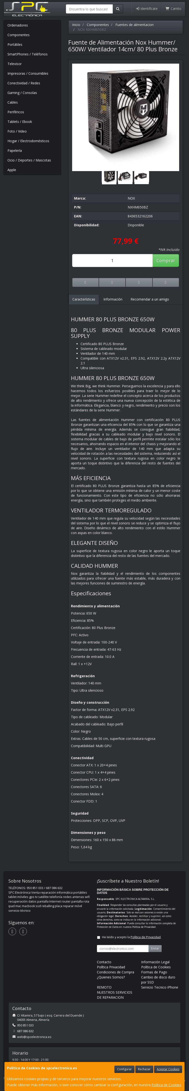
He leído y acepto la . (131, 937)
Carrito (173, 8)
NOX (131, 198)
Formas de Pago (154, 972)
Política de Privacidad (144, 927)
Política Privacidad (111, 967)
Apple (11, 169)
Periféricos (15, 112)
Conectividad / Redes (23, 83)
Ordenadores (17, 25)
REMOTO (104, 987)
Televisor (14, 63)
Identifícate (146, 8)
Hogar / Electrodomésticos (28, 141)
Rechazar (144, 1069)
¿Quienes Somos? (111, 977)
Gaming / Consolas (22, 92)
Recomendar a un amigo (150, 299)
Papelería (14, 150)
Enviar (155, 948)
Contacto (104, 962)
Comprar (166, 260)
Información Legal (155, 962)
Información (112, 299)
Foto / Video (17, 131)
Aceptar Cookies (168, 1069)
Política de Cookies (166, 1085)
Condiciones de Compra (115, 972)
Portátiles (14, 44)
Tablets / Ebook (19, 121)
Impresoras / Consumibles (27, 73)
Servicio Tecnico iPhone (159, 987)
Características (83, 299)
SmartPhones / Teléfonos (27, 54)
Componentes (18, 35)
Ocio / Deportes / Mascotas (29, 160)
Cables (12, 102)
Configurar (124, 1069)
